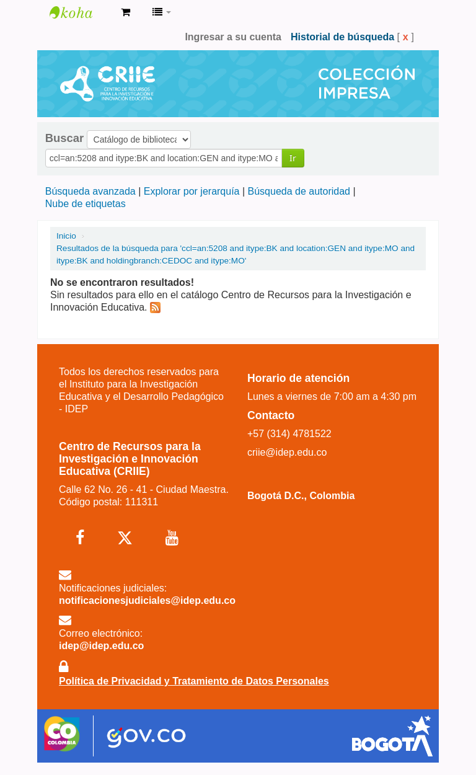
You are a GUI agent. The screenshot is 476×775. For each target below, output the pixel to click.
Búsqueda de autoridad (299, 191)
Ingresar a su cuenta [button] (233, 37)
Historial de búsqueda (342, 37)
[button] (125, 12)
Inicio (66, 236)
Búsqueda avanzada (90, 191)
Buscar (64, 138)
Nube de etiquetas (85, 203)
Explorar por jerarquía (192, 191)
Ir (292, 158)
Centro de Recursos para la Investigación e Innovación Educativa (81, 12)
